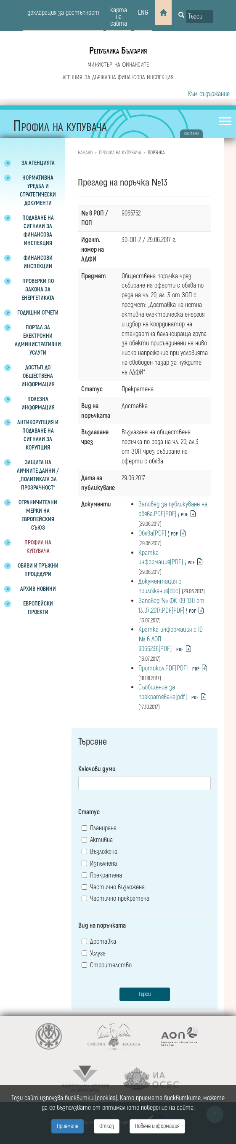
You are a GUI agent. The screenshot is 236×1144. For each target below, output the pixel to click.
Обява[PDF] (152, 533)
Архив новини (38, 588)
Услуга (94, 953)
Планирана (99, 828)
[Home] (163, 12)
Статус (89, 812)
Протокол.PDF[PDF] (163, 668)
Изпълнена (99, 863)
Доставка (99, 941)
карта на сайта (118, 17)
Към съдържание (209, 94)
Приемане (67, 1126)
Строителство (107, 965)
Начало (85, 153)
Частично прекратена (115, 898)
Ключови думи (97, 769)
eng (143, 12)
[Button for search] (181, 15)
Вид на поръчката (102, 925)
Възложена (99, 852)
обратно (191, 133)
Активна (97, 840)
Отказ (106, 1126)
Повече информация (157, 1126)
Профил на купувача (120, 153)
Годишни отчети (37, 312)
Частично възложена (113, 887)
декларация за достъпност (63, 12)
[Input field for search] (199, 16)
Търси (144, 994)
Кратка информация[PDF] (160, 558)
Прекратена (102, 875)
